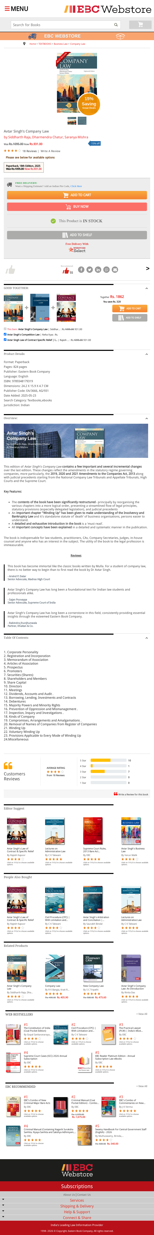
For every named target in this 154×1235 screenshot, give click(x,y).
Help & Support (77, 1212)
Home (32, 44)
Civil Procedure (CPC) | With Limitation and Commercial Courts (57, 918)
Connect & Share (77, 1217)
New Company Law (93, 986)
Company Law (77, 44)
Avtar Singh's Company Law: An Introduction (133, 987)
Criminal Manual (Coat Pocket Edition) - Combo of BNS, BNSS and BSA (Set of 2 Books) (85, 1101)
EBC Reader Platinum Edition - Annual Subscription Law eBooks (115, 1057)
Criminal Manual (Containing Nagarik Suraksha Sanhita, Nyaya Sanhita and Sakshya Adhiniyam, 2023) (49, 1131)
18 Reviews (29, 151)
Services (77, 1200)
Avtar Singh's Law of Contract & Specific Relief (20, 850)
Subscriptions (77, 1186)
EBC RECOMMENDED (20, 1087)
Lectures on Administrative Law (55, 850)
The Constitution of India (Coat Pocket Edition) (37, 1029)
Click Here (76, 186)
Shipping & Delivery (77, 1206)
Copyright (61, 1231)
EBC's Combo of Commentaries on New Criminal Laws (131, 1101)
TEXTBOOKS (44, 44)
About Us (69, 1194)
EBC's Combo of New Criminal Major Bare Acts (37, 1101)
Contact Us (84, 1194)
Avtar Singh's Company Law (19, 987)
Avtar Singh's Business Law (133, 850)
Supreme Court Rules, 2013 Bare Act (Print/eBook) (94, 850)
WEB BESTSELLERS (19, 1014)
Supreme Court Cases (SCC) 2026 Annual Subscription (45, 1057)
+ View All (141, 1013)
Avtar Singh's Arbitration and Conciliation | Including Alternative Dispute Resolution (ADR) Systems (96, 918)
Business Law (61, 44)
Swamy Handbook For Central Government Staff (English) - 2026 (120, 1131)
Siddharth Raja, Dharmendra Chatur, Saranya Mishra (48, 137)
